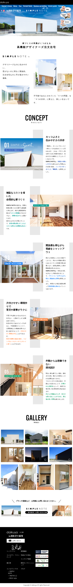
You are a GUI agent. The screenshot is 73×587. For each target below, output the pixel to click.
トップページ (11, 551)
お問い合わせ (16, 541)
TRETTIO (12, 576)
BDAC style (13, 578)
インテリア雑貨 (26, 559)
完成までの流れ (26, 555)
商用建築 (24, 551)
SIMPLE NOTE (11, 572)
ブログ (23, 569)
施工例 (9, 563)
